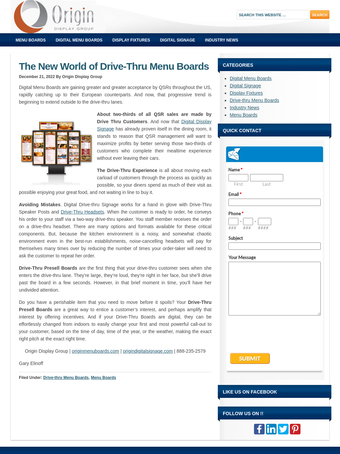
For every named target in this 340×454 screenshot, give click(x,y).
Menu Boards (31, 40)
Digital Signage (177, 40)
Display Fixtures (131, 40)
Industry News (221, 40)
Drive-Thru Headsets (82, 212)
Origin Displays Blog (85, 16)
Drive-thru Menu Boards (66, 377)
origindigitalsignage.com (148, 351)
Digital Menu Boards (79, 40)
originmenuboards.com (95, 351)
